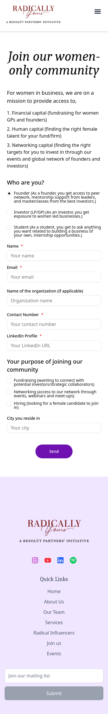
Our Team (54, 612)
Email (14, 267)
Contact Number (25, 315)
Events (54, 653)
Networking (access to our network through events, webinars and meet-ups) (55, 394)
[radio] (9, 193)
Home (54, 591)
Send (54, 451)
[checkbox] (9, 380)
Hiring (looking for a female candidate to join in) (56, 405)
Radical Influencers (54, 633)
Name (15, 246)
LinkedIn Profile (24, 336)
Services (54, 622)
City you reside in (23, 418)
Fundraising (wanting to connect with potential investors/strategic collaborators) (54, 382)
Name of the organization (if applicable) (45, 291)
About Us (54, 602)
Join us (54, 643)
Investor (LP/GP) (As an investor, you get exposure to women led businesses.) (51, 214)
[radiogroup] (54, 214)
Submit (54, 693)
